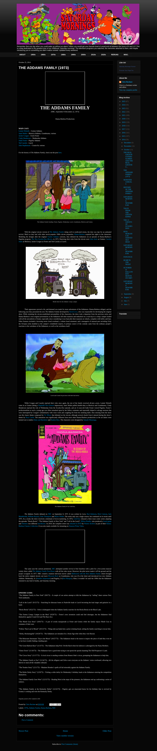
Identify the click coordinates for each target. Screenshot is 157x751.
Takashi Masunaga (89, 420)
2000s (83, 55)
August (126, 297)
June (125, 304)
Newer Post (23, 731)
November (128, 146)
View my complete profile (128, 90)
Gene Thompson (45, 516)
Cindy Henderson (25, 138)
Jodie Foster (23, 141)
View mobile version (65, 736)
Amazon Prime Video (76, 526)
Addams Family (34, 708)
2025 (124, 101)
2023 (124, 108)
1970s (53, 55)
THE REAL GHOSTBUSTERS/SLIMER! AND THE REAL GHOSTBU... (128, 160)
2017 (124, 129)
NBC (50, 514)
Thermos (25, 524)
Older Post (107, 731)
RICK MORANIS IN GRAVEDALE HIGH (128, 237)
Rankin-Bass (55, 420)
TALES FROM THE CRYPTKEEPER (128, 213)
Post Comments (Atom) (70, 744)
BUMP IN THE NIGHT (127, 262)
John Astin (93, 239)
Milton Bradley (86, 521)
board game (107, 521)
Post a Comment (27, 720)
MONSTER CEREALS (128, 182)
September (128, 294)
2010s (93, 55)
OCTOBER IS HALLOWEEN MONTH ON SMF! (128, 273)
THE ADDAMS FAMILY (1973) (128, 173)
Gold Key (76, 519)
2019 (124, 122)
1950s (33, 55)
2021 (124, 115)
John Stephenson (24, 145)
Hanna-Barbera (79, 234)
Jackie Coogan (24, 136)
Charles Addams (53, 237)
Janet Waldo (23, 133)
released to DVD (75, 524)
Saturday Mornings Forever (127, 66)
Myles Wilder (59, 516)
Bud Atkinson (91, 514)
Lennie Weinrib (24, 131)
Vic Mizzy (47, 415)
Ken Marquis (67, 578)
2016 (124, 133)
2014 (124, 140)
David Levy (73, 312)
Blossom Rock (53, 576)
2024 (124, 105)
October (127, 150)
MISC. (126, 55)
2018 (124, 126)
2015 (124, 136)
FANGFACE (128, 257)
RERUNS (114, 55)
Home (65, 731)
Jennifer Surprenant (43, 578)
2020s (103, 55)
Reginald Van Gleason (46, 405)
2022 (124, 112)
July (125, 301)
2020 (124, 119)
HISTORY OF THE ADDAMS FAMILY (128, 190)
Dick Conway (102, 514)
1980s (63, 55)
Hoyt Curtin (30, 417)
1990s (73, 55)
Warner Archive (89, 524)
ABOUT (22, 55)
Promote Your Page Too (126, 70)
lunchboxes (42, 524)
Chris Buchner (127, 82)
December (127, 143)
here (60, 153)
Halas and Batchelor (41, 420)
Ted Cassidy (23, 143)
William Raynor (33, 516)
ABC (53, 569)
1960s (43, 55)
